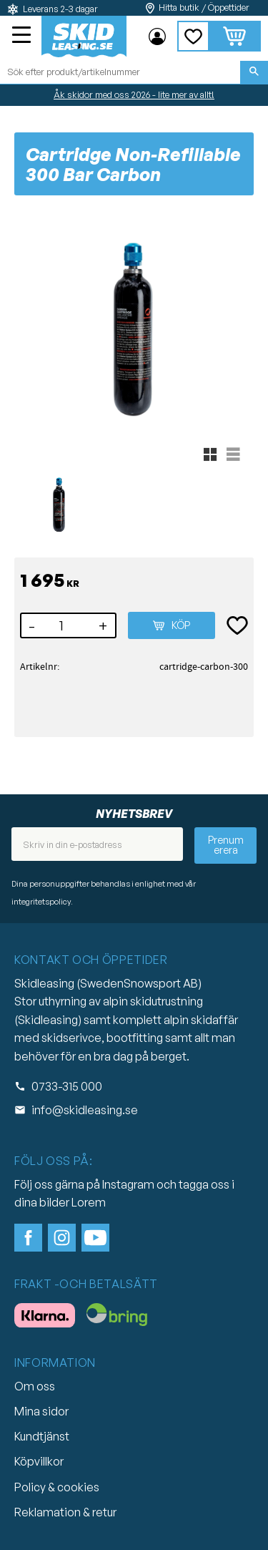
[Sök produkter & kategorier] (120, 72)
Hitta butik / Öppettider (204, 7)
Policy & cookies (56, 1487)
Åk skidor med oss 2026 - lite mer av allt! (134, 94)
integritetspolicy (41, 902)
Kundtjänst (41, 1436)
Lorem (88, 1202)
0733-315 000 (66, 1086)
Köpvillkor (39, 1461)
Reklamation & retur (65, 1512)
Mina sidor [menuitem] (157, 36)
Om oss (34, 1386)
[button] (23, 36)
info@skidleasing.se (84, 1110)
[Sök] (254, 72)
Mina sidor (41, 1411)
